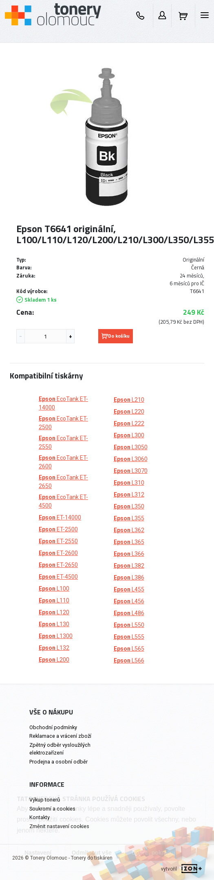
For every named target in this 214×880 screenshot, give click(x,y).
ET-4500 (58, 576)
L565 (129, 648)
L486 (129, 613)
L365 (129, 542)
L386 (129, 577)
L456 (129, 601)
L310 (129, 482)
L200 (54, 659)
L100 (54, 588)
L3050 (131, 447)
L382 (129, 565)
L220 (129, 411)
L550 (129, 625)
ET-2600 (58, 553)
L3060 (131, 459)
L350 (129, 506)
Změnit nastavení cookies (59, 826)
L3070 (131, 471)
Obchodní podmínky (53, 727)
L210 (129, 399)
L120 (54, 612)
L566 (129, 660)
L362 (129, 530)
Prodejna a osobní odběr (58, 762)
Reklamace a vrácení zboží (60, 736)
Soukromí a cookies (52, 809)
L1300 (56, 636)
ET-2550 (58, 541)
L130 (54, 624)
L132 (54, 648)
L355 (129, 518)
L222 (129, 423)
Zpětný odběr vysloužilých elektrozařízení (59, 749)
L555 (129, 637)
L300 (129, 435)
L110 (54, 600)
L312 (129, 494)
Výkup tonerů (44, 800)
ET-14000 (60, 517)
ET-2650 (58, 565)
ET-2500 (58, 529)
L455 (129, 589)
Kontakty (39, 817)
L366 (129, 554)
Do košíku (115, 336)
